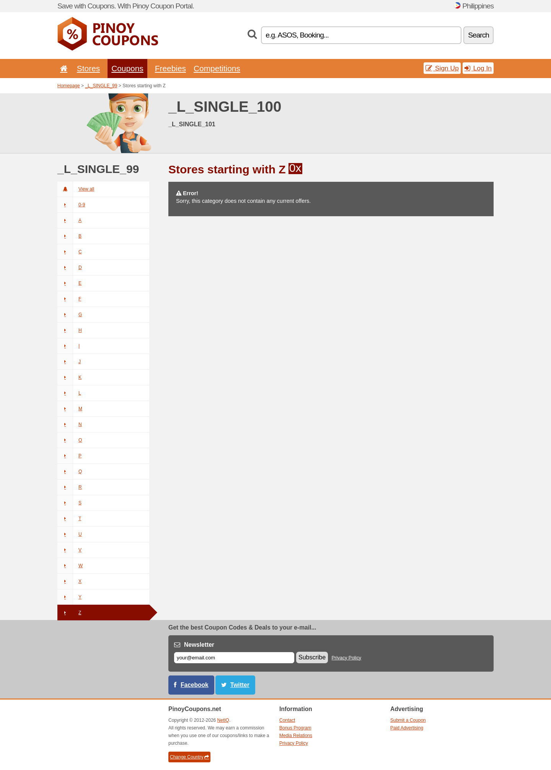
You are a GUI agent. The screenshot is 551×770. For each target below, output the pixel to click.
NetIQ (223, 720)
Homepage (68, 85)
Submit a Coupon (408, 720)
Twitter (239, 685)
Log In (478, 68)
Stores (88, 68)
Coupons (127, 68)
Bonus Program (295, 728)
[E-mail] (234, 657)
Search (478, 35)
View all (75, 189)
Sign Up (442, 68)
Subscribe (312, 657)
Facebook (195, 685)
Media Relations (295, 735)
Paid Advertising (406, 728)
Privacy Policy (347, 658)
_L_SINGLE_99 (101, 85)
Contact (287, 720)
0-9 (71, 204)
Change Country (189, 757)
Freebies (170, 68)
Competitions (217, 68)
